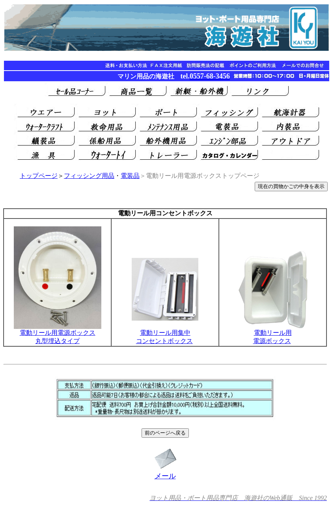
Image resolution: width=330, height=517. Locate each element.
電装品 (130, 175)
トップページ (39, 175)
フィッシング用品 (89, 175)
